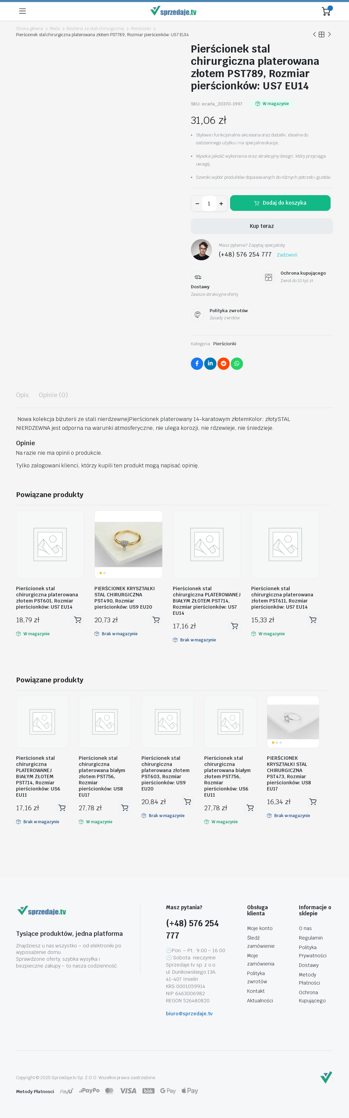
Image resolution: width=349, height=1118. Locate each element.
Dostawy (309, 965)
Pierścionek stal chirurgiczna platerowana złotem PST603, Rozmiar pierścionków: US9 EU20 (165, 773)
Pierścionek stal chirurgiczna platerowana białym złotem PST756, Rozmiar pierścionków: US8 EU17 (102, 776)
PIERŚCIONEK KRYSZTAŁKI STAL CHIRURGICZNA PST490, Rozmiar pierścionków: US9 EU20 (124, 597)
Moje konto (260, 928)
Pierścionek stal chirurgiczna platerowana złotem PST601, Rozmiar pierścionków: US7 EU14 (47, 597)
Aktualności (260, 1001)
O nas (305, 928)
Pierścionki (141, 28)
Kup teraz (262, 226)
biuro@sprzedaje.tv (189, 1014)
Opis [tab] (22, 395)
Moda (55, 28)
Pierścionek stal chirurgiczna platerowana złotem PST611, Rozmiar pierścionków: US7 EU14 (282, 597)
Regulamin (311, 938)
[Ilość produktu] (209, 203)
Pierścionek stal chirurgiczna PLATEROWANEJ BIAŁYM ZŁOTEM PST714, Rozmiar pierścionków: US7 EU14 (207, 600)
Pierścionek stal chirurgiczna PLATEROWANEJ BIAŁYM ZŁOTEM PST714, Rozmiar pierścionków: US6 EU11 (38, 776)
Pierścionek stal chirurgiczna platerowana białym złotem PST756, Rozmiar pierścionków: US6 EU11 (227, 776)
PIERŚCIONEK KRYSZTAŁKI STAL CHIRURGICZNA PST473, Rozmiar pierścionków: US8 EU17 (289, 773)
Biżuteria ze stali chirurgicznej (95, 28)
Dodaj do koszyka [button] (77, 620)
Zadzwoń (287, 255)
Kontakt (256, 991)
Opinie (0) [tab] (53, 395)
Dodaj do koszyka (284, 203)
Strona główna (29, 28)
